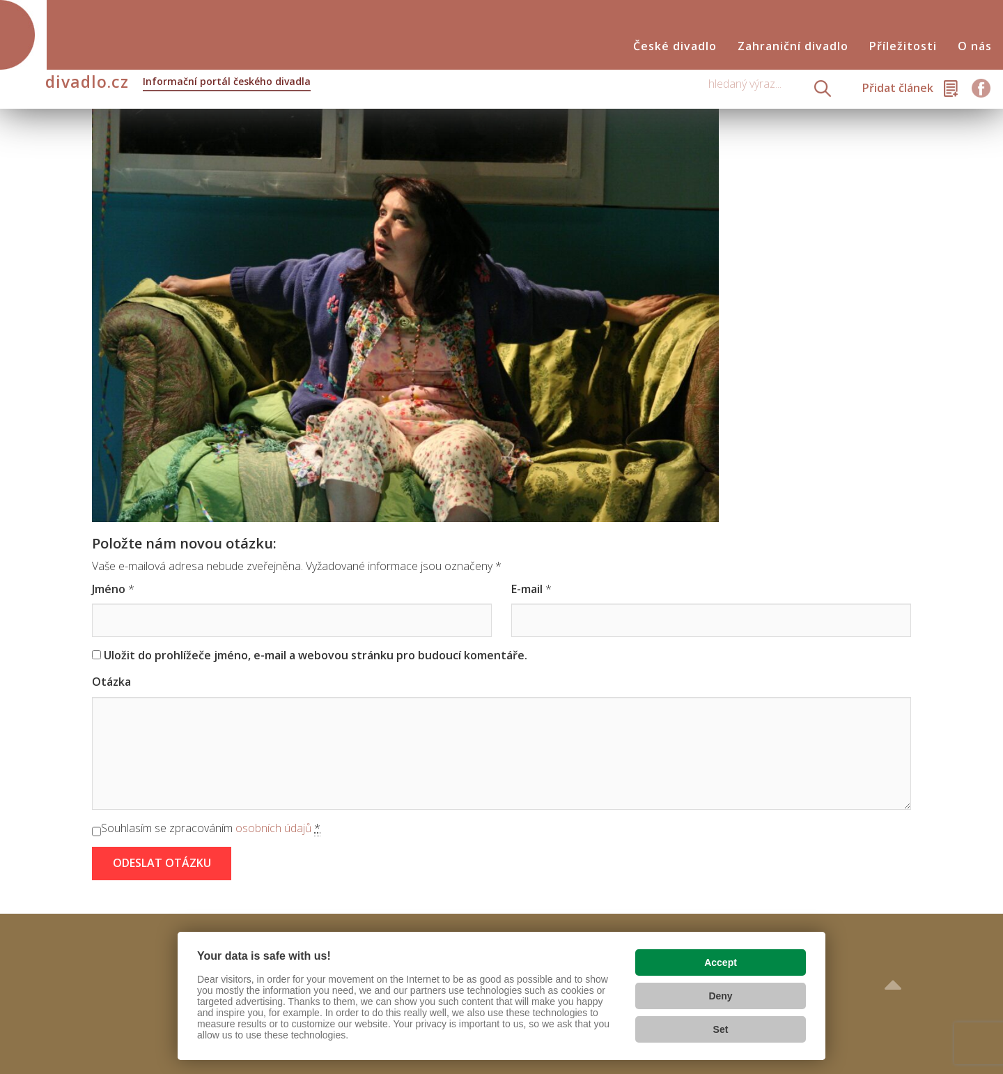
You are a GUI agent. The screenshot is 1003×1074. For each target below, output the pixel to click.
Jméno (108, 589)
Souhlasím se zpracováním (210, 828)
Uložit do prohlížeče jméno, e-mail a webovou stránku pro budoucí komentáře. (315, 655)
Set (721, 1029)
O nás (975, 46)
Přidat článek (897, 87)
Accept (720, 962)
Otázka (111, 681)
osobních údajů (273, 828)
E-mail (527, 589)
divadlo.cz (178, 83)
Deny (720, 996)
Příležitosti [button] (903, 46)
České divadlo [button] (675, 46)
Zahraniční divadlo (793, 46)
